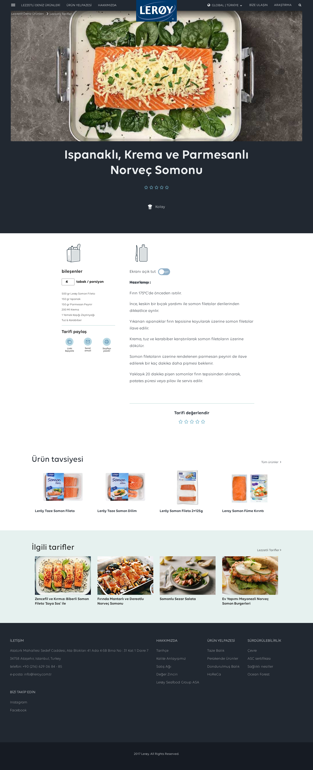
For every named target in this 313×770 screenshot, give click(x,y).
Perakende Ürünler (222, 659)
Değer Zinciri (167, 674)
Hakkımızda (107, 5)
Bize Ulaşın (258, 5)
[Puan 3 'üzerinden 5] (192, 422)
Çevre (252, 651)
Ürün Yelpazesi (79, 5)
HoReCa (214, 674)
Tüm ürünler (270, 462)
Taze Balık (215, 651)
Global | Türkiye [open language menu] (225, 5)
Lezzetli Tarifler (61, 14)
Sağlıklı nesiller (260, 667)
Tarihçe (162, 651)
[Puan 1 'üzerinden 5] (180, 422)
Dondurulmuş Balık (223, 667)
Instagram (18, 702)
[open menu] (13, 5)
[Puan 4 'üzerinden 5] (197, 422)
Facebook (18, 710)
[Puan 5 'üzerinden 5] (203, 422)
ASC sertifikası (259, 659)
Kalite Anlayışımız (171, 659)
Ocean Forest (258, 674)
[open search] (288, 5)
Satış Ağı (163, 667)
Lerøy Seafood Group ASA (177, 682)
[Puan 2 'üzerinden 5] (186, 422)
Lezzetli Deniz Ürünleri (27, 14)
